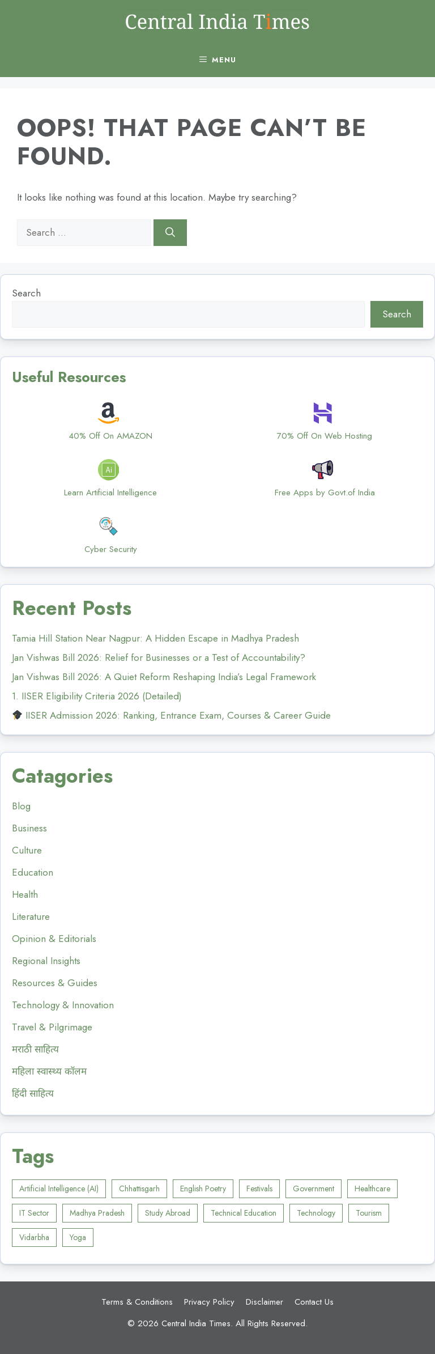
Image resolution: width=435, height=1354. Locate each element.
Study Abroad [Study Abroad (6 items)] (167, 1213)
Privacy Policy (209, 1302)
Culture (27, 850)
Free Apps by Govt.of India (325, 492)
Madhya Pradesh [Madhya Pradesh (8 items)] (97, 1213)
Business (29, 828)
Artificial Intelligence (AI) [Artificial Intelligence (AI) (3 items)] (59, 1188)
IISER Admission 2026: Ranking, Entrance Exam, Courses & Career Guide (171, 715)
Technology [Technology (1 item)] (316, 1213)
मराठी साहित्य (35, 1049)
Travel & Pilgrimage (52, 1027)
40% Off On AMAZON (110, 436)
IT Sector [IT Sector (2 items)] (34, 1213)
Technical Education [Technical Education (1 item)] (243, 1213)
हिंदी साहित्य (33, 1093)
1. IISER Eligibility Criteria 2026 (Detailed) (97, 696)
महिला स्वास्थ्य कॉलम (49, 1071)
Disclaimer (264, 1302)
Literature (31, 916)
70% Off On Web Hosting (324, 436)
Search (26, 293)
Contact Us (314, 1302)
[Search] (170, 233)
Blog (21, 806)
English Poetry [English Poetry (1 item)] (203, 1188)
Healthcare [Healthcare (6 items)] (372, 1188)
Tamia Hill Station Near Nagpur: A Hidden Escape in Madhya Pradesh (155, 638)
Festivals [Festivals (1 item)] (259, 1188)
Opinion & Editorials (54, 938)
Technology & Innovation (63, 1005)
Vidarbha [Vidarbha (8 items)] (34, 1237)
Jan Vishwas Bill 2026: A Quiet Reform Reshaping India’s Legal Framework (164, 677)
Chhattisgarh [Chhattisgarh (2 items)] (139, 1188)
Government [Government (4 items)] (313, 1188)
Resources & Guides (54, 983)
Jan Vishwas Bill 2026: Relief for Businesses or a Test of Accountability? (158, 657)
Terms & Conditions (137, 1302)
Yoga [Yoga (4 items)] (78, 1237)
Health (25, 894)
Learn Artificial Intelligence (110, 492)
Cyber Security (110, 549)
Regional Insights (46, 960)
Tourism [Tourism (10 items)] (369, 1213)
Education (32, 872)
